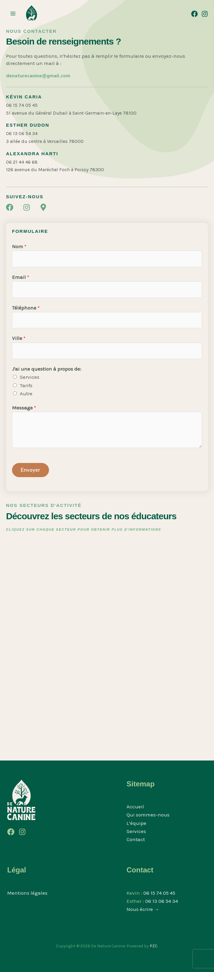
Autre (26, 393)
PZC (153, 946)
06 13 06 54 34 (161, 901)
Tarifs (26, 385)
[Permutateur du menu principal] (13, 13)
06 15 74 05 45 (159, 893)
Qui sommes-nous (148, 815)
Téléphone (26, 308)
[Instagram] (204, 14)
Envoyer (30, 470)
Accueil (135, 807)
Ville (19, 338)
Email (20, 277)
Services (29, 377)
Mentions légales (27, 893)
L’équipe (136, 823)
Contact (136, 839)
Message (24, 408)
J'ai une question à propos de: (46, 369)
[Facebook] (194, 14)
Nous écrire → (143, 909)
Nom (19, 246)
